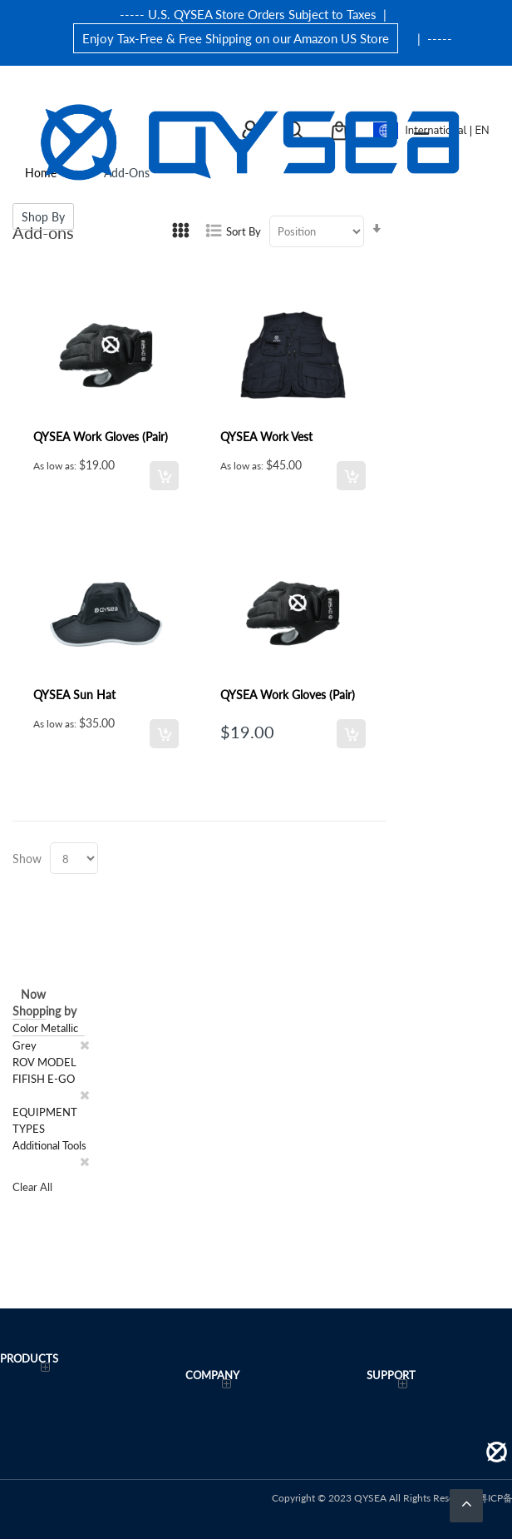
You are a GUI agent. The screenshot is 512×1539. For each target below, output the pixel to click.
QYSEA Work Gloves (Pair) (100, 436)
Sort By (243, 231)
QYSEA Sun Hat (74, 694)
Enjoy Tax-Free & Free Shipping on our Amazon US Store (235, 38)
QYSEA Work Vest (266, 436)
